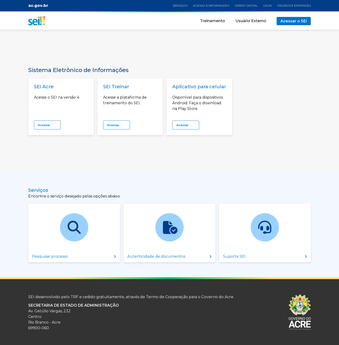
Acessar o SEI (293, 21)
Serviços (180, 5)
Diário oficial (246, 5)
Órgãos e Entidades (294, 5)
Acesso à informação (211, 5)
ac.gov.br (38, 6)
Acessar (44, 125)
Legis (267, 5)
